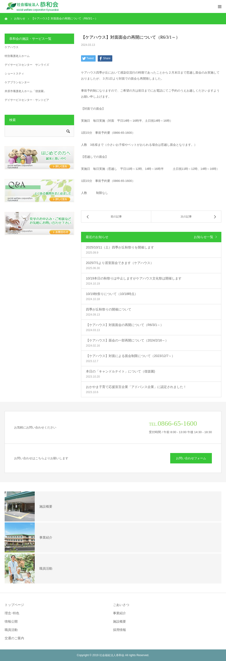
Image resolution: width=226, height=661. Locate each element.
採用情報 (119, 630)
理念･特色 (12, 613)
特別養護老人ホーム (17, 56)
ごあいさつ (121, 605)
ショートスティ (14, 73)
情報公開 (11, 621)
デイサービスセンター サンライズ (27, 64)
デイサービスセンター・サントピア (27, 100)
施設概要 (119, 621)
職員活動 (11, 630)
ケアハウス (12, 47)
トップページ (14, 605)
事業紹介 (119, 613)
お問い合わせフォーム (191, 458)
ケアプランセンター (17, 82)
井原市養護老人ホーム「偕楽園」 (25, 91)
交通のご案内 (14, 638)
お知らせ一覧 (203, 237)
